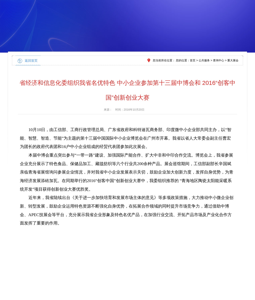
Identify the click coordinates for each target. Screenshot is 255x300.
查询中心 (218, 60)
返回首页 (31, 60)
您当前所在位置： (164, 60)
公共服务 (204, 60)
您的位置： (183, 60)
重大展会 (232, 60)
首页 (192, 60)
